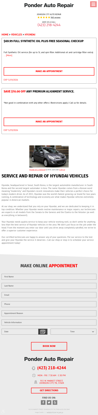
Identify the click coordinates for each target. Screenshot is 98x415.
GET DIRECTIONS (49, 390)
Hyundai (30, 34)
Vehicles (16, 34)
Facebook (43, 402)
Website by (54, 413)
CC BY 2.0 (62, 170)
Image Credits (39, 412)
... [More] (8, 55)
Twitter (49, 402)
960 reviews (55, 18)
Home (5, 34)
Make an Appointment (49, 71)
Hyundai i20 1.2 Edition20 (37, 170)
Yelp (55, 402)
